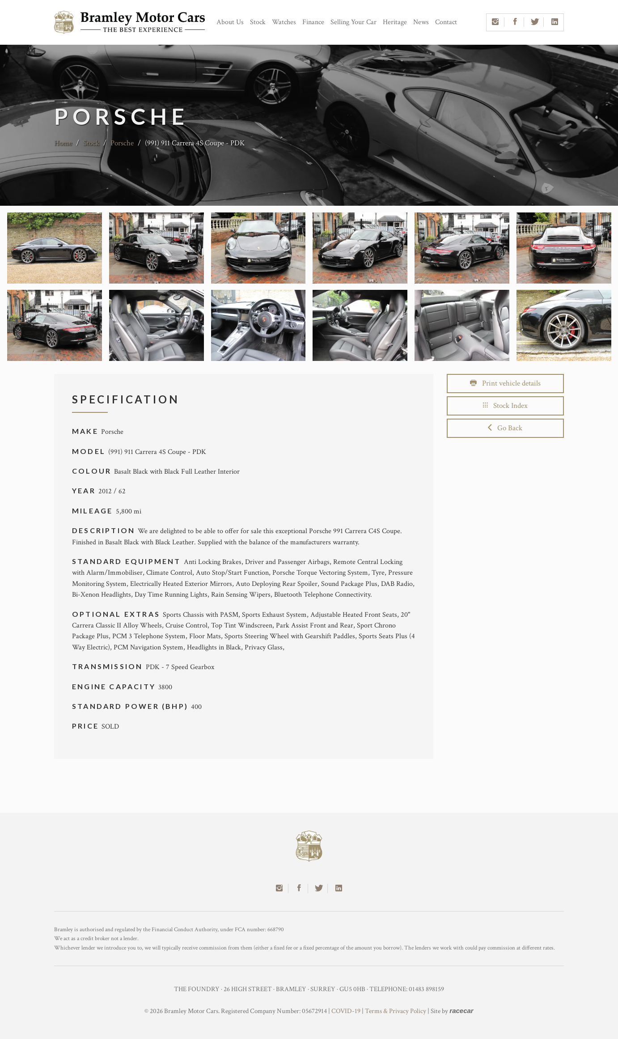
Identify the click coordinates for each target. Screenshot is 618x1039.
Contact (446, 22)
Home (63, 143)
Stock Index (505, 406)
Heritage (395, 22)
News (421, 22)
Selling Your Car (353, 22)
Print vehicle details (505, 383)
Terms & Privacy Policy (395, 1011)
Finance (313, 22)
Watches (284, 22)
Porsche (122, 143)
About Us (230, 22)
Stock (258, 22)
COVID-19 (345, 1011)
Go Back (505, 428)
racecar (461, 1010)
